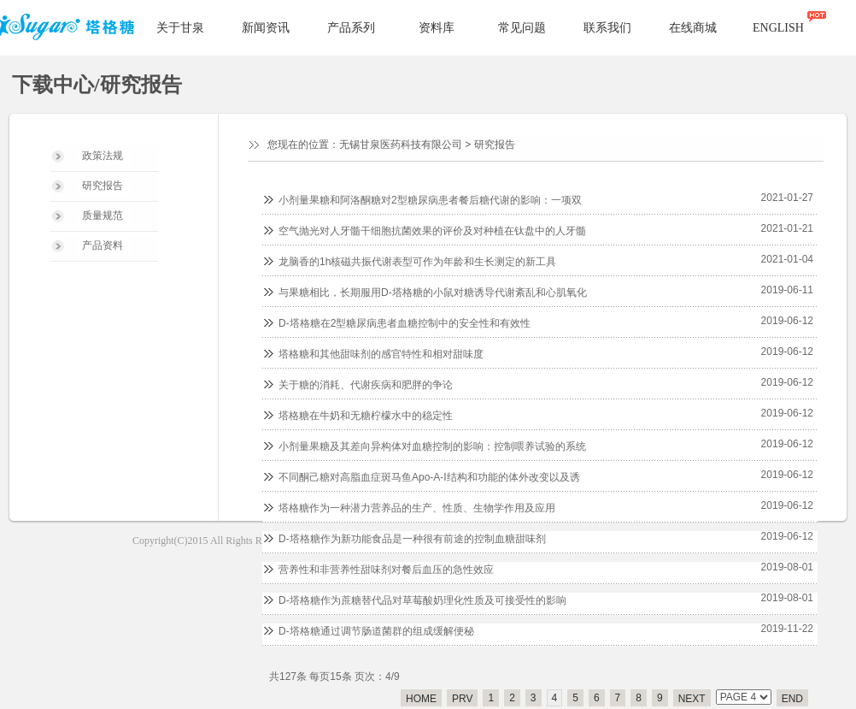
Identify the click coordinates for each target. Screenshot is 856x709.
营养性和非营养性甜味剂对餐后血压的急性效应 (386, 570)
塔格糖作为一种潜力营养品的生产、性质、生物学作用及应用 (416, 508)
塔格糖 (70, 29)
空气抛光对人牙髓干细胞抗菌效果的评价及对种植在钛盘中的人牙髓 (432, 231)
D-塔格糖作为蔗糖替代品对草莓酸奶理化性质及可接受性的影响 (422, 600)
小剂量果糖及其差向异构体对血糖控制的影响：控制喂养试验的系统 (432, 446)
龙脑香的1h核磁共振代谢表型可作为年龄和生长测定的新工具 (417, 262)
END (792, 699)
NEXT (692, 699)
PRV (462, 699)
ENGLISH (778, 27)
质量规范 (102, 216)
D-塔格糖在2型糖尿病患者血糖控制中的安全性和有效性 (404, 323)
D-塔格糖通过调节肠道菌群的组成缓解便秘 (376, 631)
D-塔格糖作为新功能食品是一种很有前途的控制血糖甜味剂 (412, 539)
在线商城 (693, 27)
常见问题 (522, 27)
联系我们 (607, 27)
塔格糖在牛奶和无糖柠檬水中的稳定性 (365, 416)
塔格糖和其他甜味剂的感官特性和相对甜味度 (381, 354)
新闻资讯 (266, 27)
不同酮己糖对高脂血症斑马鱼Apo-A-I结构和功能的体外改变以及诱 (429, 477)
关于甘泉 (180, 27)
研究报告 (102, 186)
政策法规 (102, 156)
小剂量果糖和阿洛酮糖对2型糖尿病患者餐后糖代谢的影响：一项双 (430, 200)
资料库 (436, 27)
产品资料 (102, 245)
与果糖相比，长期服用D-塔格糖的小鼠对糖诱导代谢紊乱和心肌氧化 (432, 292)
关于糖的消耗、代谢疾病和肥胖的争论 (365, 385)
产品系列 (351, 27)
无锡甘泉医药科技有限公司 (400, 145)
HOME (421, 699)
